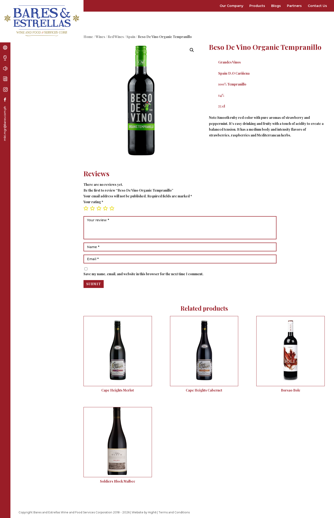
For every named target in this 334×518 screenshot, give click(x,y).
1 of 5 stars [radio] (86, 208)
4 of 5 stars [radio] (105, 208)
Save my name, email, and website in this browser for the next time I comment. (143, 274)
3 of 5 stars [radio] (98, 208)
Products (257, 6)
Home (88, 37)
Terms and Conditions (174, 512)
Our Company (231, 6)
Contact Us (317, 6)
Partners (294, 6)
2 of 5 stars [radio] (92, 208)
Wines (100, 37)
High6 (152, 512)
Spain (130, 37)
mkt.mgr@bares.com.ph (4, 123)
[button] (192, 50)
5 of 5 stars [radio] (111, 208)
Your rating (93, 202)
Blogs (276, 6)
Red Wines (116, 37)
